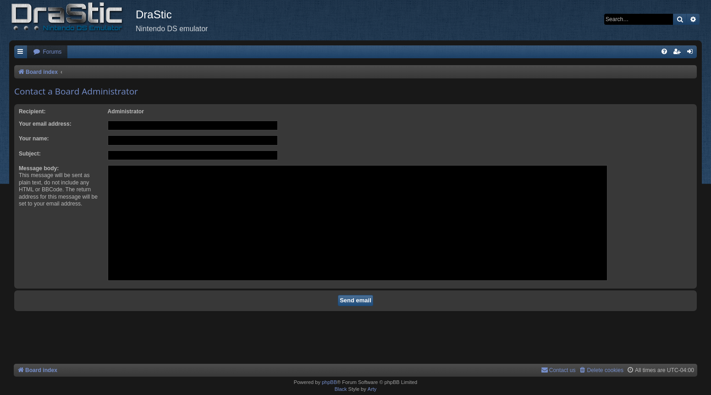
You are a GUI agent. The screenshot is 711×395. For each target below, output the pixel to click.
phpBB (329, 382)
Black (341, 389)
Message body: (39, 168)
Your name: (34, 138)
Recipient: (32, 111)
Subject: (30, 153)
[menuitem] (47, 52)
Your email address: (45, 124)
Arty (372, 389)
